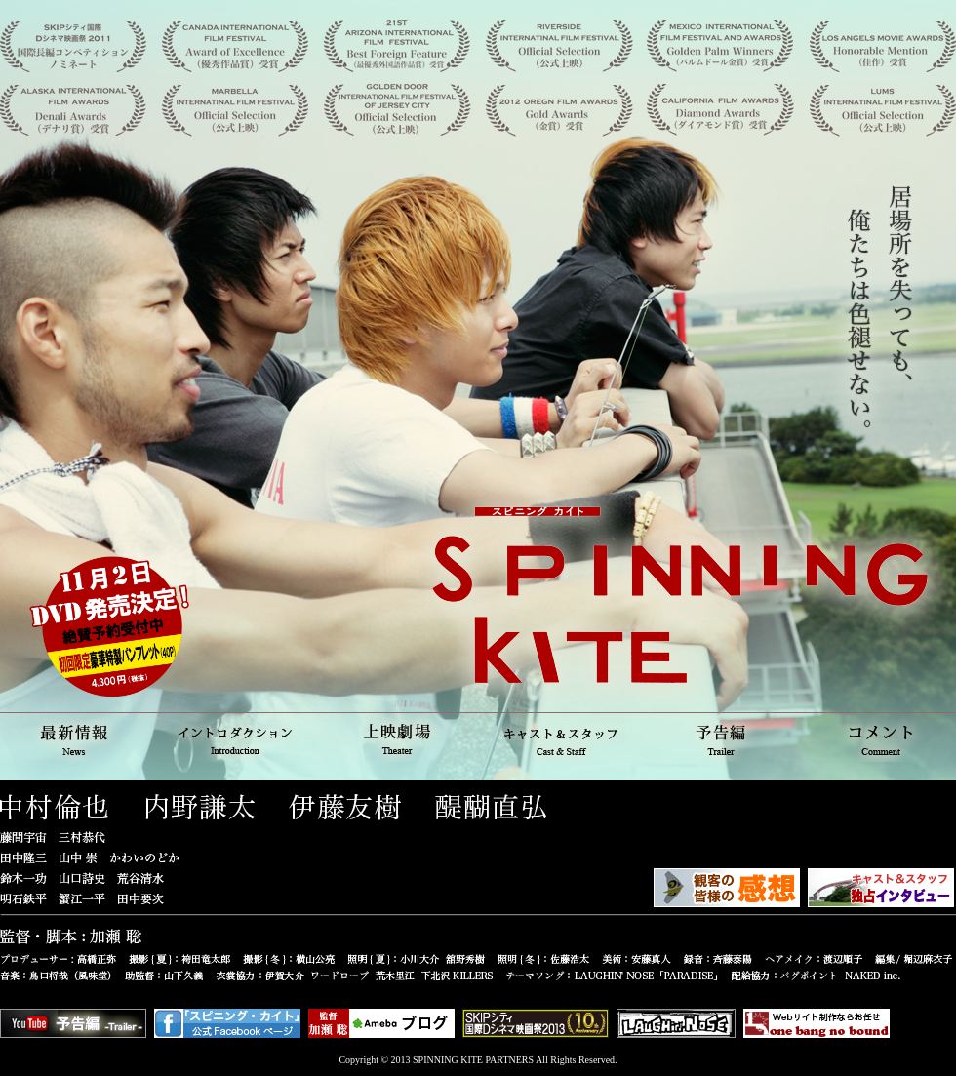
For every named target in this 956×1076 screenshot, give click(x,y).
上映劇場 (398, 737)
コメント (878, 737)
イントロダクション (238, 737)
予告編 (718, 737)
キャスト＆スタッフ (558, 737)
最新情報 (78, 737)
